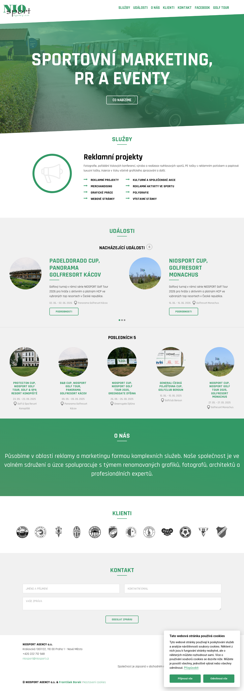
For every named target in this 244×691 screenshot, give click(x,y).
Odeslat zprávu (122, 619)
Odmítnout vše (218, 678)
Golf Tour (221, 8)
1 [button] (119, 320)
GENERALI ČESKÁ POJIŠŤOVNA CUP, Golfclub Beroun (170, 386)
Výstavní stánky (145, 199)
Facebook (202, 8)
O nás (155, 8)
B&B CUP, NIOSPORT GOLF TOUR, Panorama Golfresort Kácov (73, 388)
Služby (124, 8)
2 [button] (122, 320)
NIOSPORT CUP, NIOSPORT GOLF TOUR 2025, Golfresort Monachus (219, 390)
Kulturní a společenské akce (154, 180)
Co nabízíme (122, 100)
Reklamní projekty (105, 180)
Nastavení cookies (94, 682)
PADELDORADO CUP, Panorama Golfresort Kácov (75, 268)
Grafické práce (102, 193)
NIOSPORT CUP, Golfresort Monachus (188, 268)
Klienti (169, 8)
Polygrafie (141, 193)
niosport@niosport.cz (36, 659)
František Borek (70, 682)
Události (140, 8)
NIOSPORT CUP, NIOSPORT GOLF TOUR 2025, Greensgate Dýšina (122, 388)
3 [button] (124, 320)
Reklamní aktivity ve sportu (153, 186)
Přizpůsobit (191, 668)
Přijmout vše (185, 678)
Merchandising (101, 186)
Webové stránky (103, 199)
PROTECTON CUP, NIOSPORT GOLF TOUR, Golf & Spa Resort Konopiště (24, 388)
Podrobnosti (64, 311)
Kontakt (185, 8)
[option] (62, 287)
